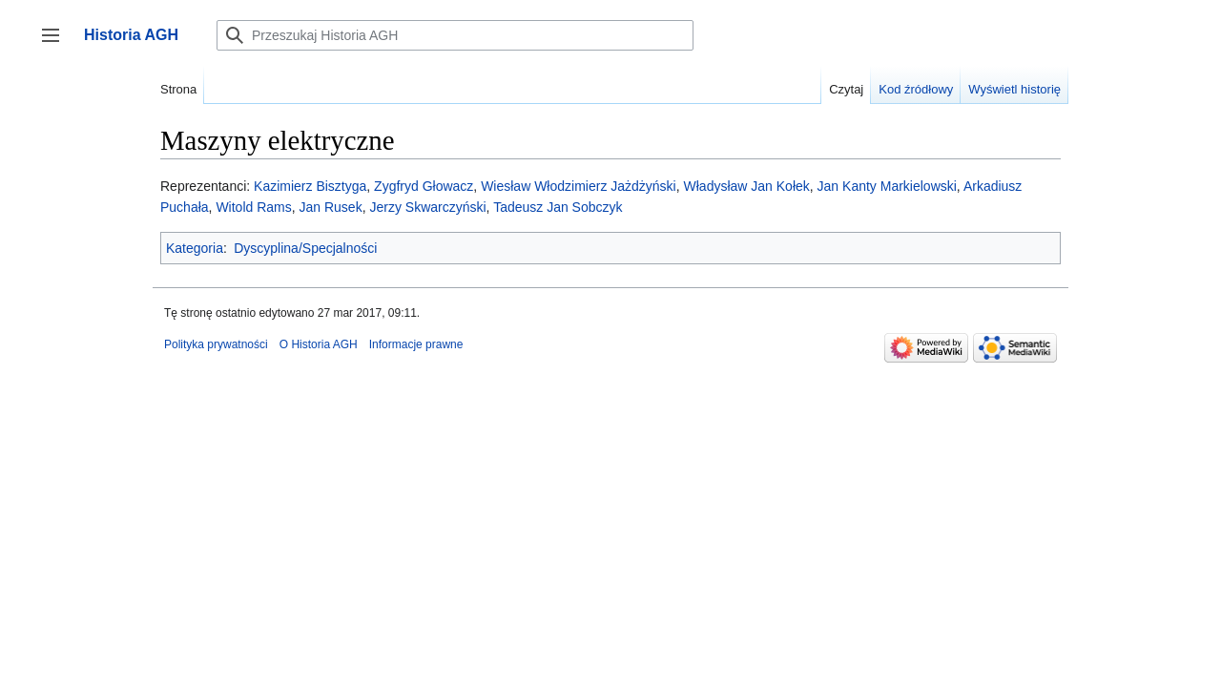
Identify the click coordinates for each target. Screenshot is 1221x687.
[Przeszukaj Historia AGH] (455, 35)
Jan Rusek (331, 207)
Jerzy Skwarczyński (427, 207)
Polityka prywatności (216, 344)
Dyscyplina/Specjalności (305, 248)
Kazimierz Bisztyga (310, 186)
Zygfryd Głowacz (423, 186)
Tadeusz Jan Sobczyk (557, 207)
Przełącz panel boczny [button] (56, 44)
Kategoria (194, 248)
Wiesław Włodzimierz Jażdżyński (578, 186)
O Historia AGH (318, 344)
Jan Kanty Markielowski (887, 186)
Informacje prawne (416, 344)
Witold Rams (253, 207)
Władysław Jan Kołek (747, 186)
